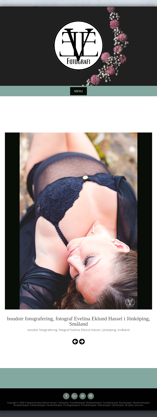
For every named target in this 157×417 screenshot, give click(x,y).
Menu (78, 91)
